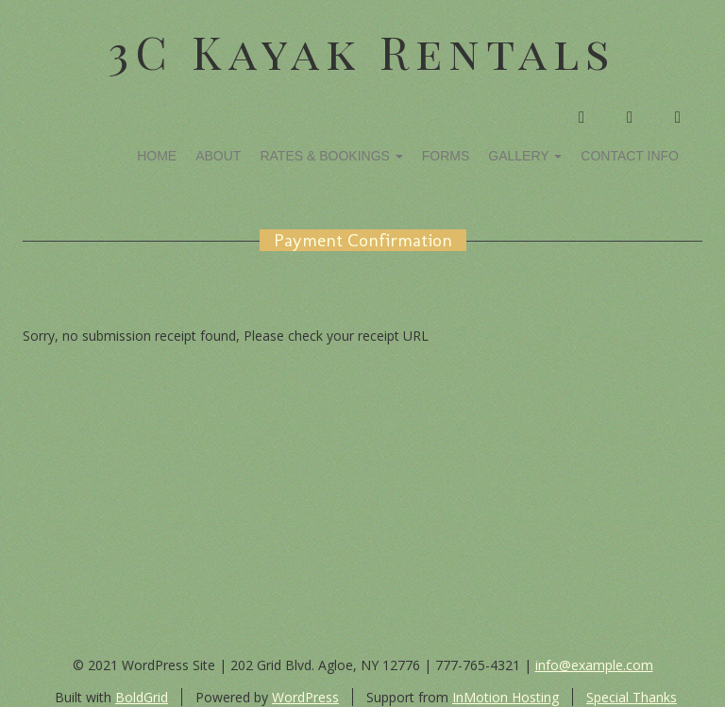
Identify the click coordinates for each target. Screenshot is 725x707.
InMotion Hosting (505, 697)
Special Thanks (631, 697)
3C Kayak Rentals (362, 51)
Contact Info (630, 155)
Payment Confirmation (363, 240)
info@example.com (594, 665)
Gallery (525, 155)
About (218, 155)
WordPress (305, 697)
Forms (446, 155)
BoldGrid (141, 697)
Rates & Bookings (331, 155)
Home (157, 155)
